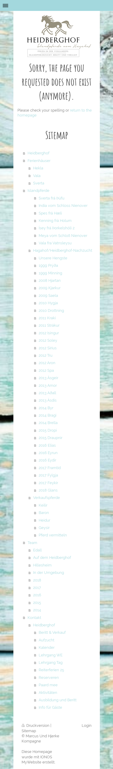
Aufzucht (46, 640)
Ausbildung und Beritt (58, 700)
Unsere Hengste (53, 258)
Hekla (38, 168)
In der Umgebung (48, 572)
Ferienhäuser (39, 160)
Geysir (44, 527)
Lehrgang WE (51, 655)
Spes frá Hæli (50, 213)
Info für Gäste (50, 707)
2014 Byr (46, 408)
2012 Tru (45, 355)
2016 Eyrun (48, 453)
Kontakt (34, 617)
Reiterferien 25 (51, 670)
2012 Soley (48, 340)
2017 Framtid (50, 468)
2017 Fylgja (48, 475)
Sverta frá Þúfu (51, 198)
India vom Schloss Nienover (63, 205)
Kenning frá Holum (55, 220)
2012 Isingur (49, 333)
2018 (37, 580)
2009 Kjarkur (50, 288)
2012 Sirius (48, 348)
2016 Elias (47, 445)
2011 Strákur (49, 325)
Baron (44, 512)
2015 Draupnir (50, 438)
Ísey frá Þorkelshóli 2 (57, 228)
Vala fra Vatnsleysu (55, 243)
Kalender (47, 647)
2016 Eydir (47, 460)
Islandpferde (38, 190)
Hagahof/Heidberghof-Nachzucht (62, 250)
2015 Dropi (48, 430)
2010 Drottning (51, 310)
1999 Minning (50, 273)
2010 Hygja (48, 303)
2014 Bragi (47, 415)
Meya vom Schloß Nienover (63, 235)
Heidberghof (38, 153)
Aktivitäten (48, 692)
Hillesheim (42, 565)
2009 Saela (48, 295)
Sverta (38, 183)
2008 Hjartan (50, 280)
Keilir (43, 505)
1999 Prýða (48, 265)
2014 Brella (48, 423)
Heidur (44, 520)
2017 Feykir (48, 483)
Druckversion (36, 725)
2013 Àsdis (48, 400)
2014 (37, 610)
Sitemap (29, 731)
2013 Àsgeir (48, 378)
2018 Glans (48, 490)
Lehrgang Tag (51, 662)
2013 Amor (48, 385)
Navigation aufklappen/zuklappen (56, 5)
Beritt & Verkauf (52, 632)
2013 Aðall (47, 393)
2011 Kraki (47, 318)
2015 (37, 602)
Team (32, 543)
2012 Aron (47, 363)
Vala (37, 176)
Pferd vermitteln (53, 535)
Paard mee (48, 685)
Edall (37, 550)
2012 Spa (46, 370)
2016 (37, 595)
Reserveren (49, 677)
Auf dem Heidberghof (52, 557)
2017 (37, 587)
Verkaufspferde (46, 497)
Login (87, 725)
